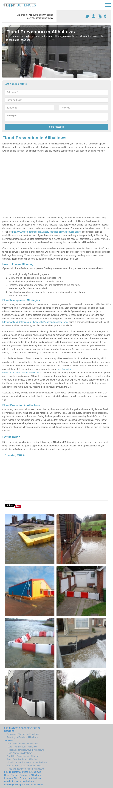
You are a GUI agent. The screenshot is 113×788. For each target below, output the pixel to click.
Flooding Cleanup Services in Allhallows (23, 784)
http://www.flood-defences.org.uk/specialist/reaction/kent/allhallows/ (35, 322)
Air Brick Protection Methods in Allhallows (27, 762)
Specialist (9, 731)
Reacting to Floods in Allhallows (22, 737)
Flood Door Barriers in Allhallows (22, 759)
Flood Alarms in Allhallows (19, 753)
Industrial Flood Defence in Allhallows (22, 778)
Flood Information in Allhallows (19, 781)
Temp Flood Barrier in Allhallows (22, 743)
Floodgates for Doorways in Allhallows (25, 750)
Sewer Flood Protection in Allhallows (24, 765)
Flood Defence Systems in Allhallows (22, 727)
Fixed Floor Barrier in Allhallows (22, 746)
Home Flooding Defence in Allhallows (22, 775)
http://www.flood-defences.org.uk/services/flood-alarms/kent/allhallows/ (46, 232)
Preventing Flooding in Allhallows (23, 734)
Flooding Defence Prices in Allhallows (22, 772)
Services (8, 740)
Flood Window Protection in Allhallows (25, 768)
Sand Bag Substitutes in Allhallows (23, 756)
